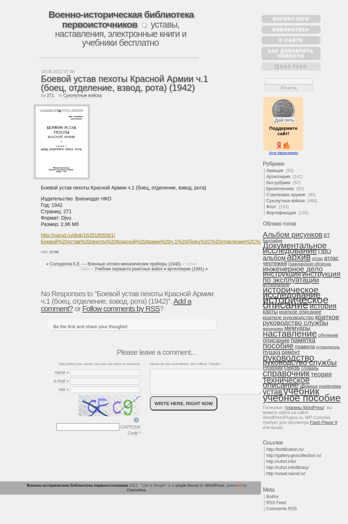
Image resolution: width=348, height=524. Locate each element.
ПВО (324, 251)
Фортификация (281, 212)
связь (292, 367)
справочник (286, 373)
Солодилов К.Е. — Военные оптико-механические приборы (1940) (115, 263)
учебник (301, 391)
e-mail (59, 381)
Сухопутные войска (82, 95)
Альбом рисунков (292, 234)
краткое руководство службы (301, 319)
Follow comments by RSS (120, 308)
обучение (328, 335)
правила (305, 346)
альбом (274, 257)
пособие (278, 345)
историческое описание (295, 302)
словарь (310, 368)
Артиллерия (278, 176)
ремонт (291, 352)
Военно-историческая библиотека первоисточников (121, 19)
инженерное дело (293, 269)
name (60, 372)
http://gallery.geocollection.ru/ (293, 455)
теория (321, 374)
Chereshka (136, 490)
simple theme (186, 485)
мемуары (297, 327)
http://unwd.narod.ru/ (285, 473)
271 (50, 95)
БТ (326, 235)
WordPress (214, 485)
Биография (272, 240)
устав (53, 252)
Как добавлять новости (291, 54)
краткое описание (300, 312)
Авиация (274, 170)
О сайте (291, 40)
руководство (288, 358)
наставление (290, 333)
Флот (271, 206)
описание (276, 340)
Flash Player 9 (323, 422)
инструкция (282, 274)
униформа (330, 386)
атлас (317, 258)
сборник (273, 368)
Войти (272, 496)
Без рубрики (278, 182)
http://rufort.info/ (281, 461)
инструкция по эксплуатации (302, 277)
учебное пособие (302, 397)
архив (299, 257)
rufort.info (291, 19)
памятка (303, 340)
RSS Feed (293, 66)
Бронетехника (280, 188)
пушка (271, 351)
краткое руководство (288, 317)
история (323, 306)
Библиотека (291, 29)
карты (270, 312)
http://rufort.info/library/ (287, 467)
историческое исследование (292, 292)
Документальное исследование (295, 248)
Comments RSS (281, 508)
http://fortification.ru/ (285, 449)
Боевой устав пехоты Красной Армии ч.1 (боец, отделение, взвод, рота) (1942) (124, 83)
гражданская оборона (309, 263)
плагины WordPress (304, 407)
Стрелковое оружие (285, 194)
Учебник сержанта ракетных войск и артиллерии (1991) (149, 268)
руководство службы (300, 362)
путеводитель (328, 347)
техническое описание (286, 382)
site (62, 389)
